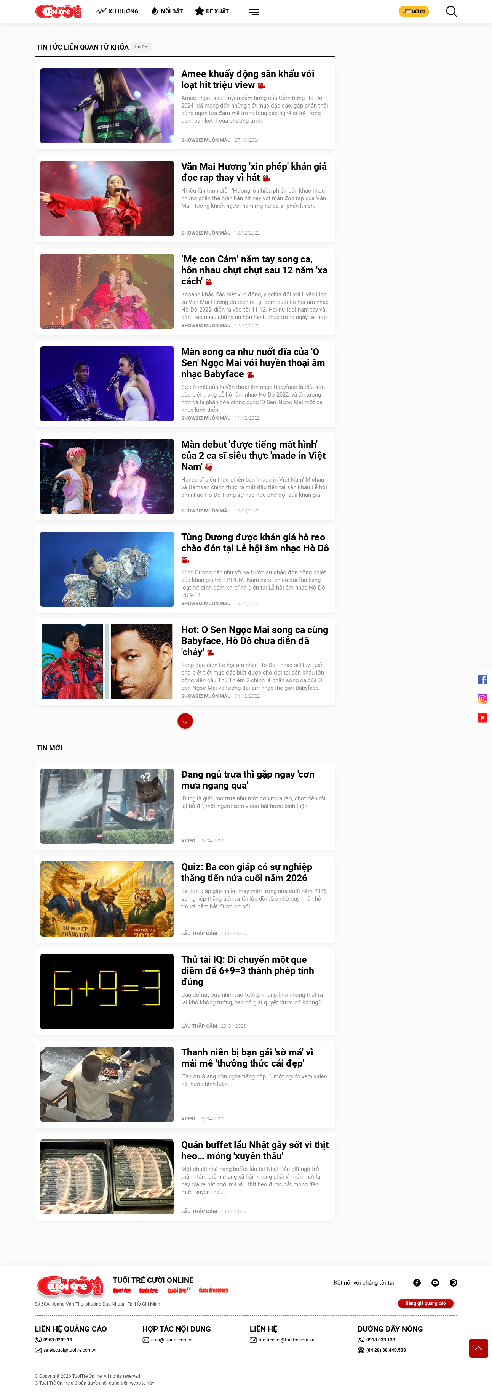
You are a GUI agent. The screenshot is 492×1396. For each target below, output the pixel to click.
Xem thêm (185, 722)
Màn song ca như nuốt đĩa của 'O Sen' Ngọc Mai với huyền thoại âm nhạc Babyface (253, 362)
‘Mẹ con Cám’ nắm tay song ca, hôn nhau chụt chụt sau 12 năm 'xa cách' (254, 270)
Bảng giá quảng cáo (426, 1303)
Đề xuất (212, 11)
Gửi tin (414, 11)
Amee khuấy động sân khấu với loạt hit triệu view (248, 79)
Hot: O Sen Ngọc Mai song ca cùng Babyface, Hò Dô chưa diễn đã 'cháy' (254, 640)
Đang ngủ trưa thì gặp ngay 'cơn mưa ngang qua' (248, 780)
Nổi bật (166, 10)
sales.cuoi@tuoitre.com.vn (66, 1350)
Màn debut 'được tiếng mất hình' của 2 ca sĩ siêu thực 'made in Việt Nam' (253, 455)
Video (188, 840)
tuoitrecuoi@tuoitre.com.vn (282, 1340)
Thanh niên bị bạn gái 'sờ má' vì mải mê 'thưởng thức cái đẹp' (247, 1058)
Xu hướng (117, 11)
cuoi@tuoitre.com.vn (168, 1340)
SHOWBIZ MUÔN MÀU (206, 140)
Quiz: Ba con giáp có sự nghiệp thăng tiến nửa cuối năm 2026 (246, 872)
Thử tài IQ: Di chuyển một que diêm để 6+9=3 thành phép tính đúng (247, 970)
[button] (252, 12)
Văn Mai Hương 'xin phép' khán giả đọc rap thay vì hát (254, 172)
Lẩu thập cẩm (199, 933)
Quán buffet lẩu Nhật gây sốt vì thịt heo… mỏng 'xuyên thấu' (255, 1150)
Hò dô (140, 47)
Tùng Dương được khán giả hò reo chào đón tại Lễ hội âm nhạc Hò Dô (255, 548)
